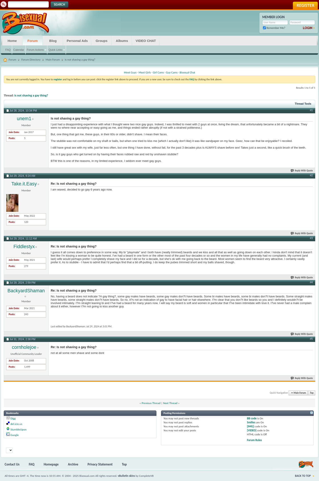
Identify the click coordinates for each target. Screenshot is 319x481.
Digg (13, 418)
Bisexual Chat (187, 72)
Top (311, 392)
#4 (311, 282)
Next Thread (170, 403)
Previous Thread (151, 403)
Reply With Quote (302, 170)
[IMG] (250, 426)
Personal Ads (77, 41)
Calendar (18, 49)
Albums (122, 41)
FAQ (8, 49)
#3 (311, 238)
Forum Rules (254, 440)
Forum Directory (30, 59)
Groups (101, 41)
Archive (73, 464)
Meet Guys (130, 72)
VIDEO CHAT (146, 41)
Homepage (51, 464)
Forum (32, 41)
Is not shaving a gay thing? (31, 95)
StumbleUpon (18, 429)
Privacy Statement (100, 464)
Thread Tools (303, 103)
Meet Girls (144, 72)
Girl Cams (158, 72)
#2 (311, 175)
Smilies (251, 422)
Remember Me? (274, 27)
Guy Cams (171, 72)
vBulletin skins (126, 475)
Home (12, 41)
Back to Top (303, 475)
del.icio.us (16, 424)
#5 (311, 338)
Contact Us (12, 464)
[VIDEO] (252, 430)
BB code (252, 418)
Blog (52, 41)
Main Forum (53, 59)
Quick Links (55, 49)
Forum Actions (35, 49)
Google (14, 435)
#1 (311, 110)
